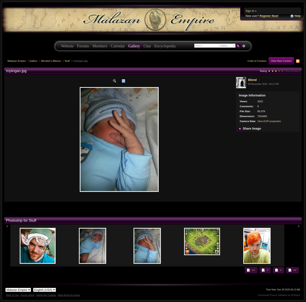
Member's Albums (51, 60)
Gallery (134, 46)
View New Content (281, 60)
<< (251, 270)
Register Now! (269, 15)
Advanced (243, 46)
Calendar (118, 46)
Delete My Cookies (46, 295)
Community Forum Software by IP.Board (279, 295)
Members (100, 46)
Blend (252, 80)
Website (67, 46)
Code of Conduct (256, 60)
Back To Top (12, 295)
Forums (83, 46)
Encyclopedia (165, 46)
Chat (147, 46)
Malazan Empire (17, 60)
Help (295, 16)
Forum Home (27, 295)
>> (292, 270)
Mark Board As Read (69, 295)
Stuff (67, 60)
